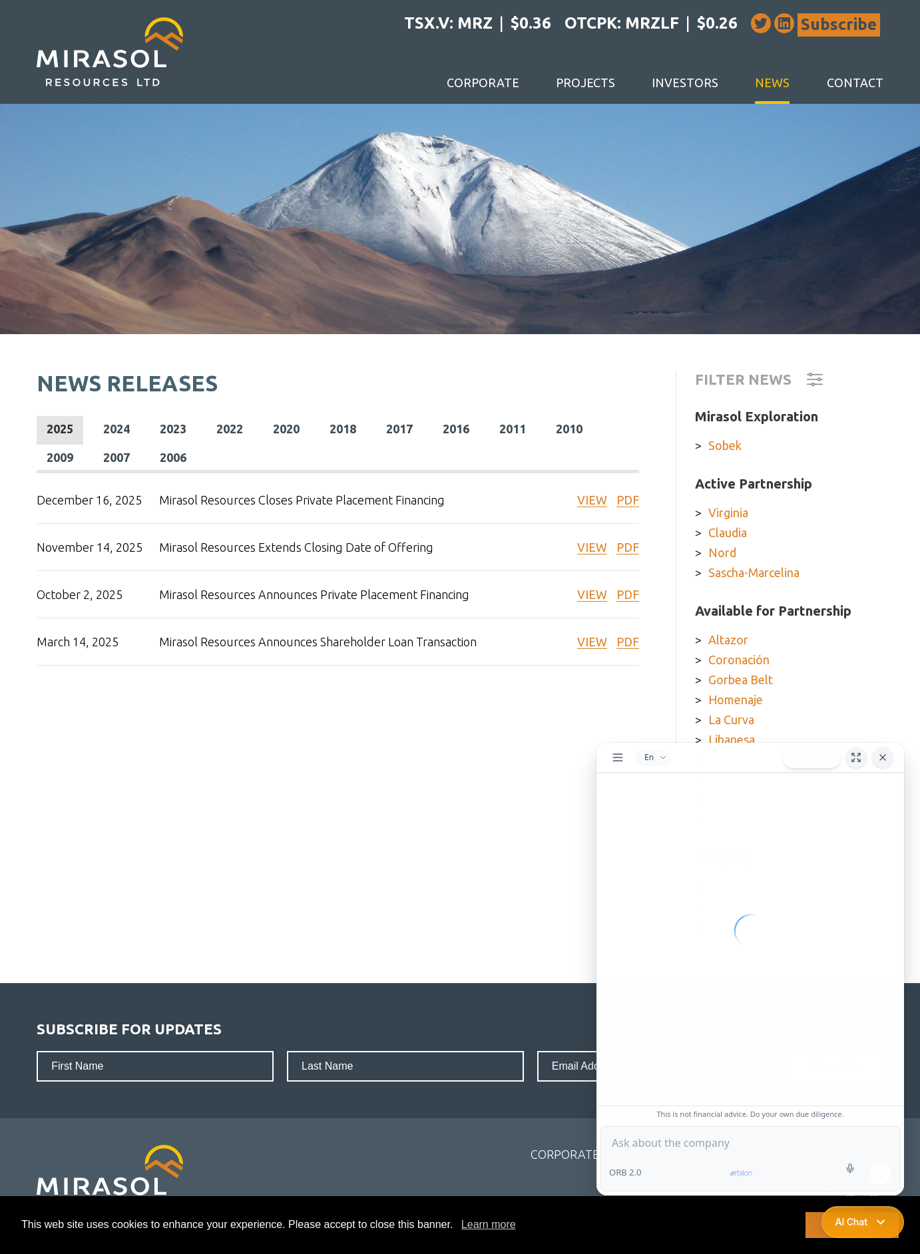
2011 (512, 428)
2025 (60, 428)
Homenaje (735, 699)
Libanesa (731, 739)
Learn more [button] (488, 1224)
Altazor (728, 639)
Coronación (739, 659)
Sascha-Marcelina (754, 572)
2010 (569, 428)
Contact (855, 82)
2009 (60, 457)
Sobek (725, 445)
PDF (627, 500)
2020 (286, 428)
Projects (585, 82)
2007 (116, 457)
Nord (722, 552)
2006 (173, 457)
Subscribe (839, 24)
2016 (456, 428)
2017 (399, 428)
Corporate (483, 82)
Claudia (727, 532)
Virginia (728, 512)
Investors (685, 82)
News (772, 82)
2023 (173, 428)
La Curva (731, 719)
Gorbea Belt (740, 679)
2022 (229, 428)
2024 (116, 428)
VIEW (592, 500)
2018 (343, 428)
